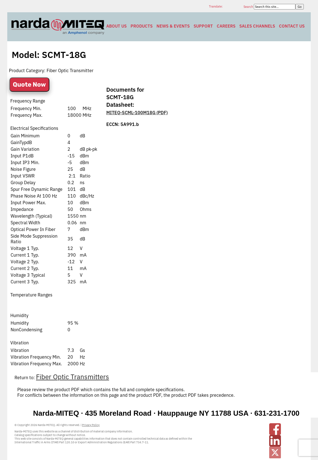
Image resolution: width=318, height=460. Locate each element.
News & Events (173, 26)
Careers (226, 26)
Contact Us (292, 26)
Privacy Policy (91, 425)
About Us (116, 26)
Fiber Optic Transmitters (72, 376)
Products (142, 26)
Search (249, 7)
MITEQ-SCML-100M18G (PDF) (137, 112)
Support (203, 26)
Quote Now (29, 84)
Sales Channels (257, 26)
